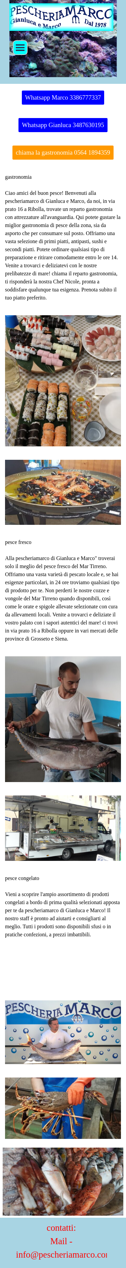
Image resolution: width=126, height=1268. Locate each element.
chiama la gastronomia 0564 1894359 (63, 152)
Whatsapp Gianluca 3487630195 (63, 124)
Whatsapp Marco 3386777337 (63, 97)
